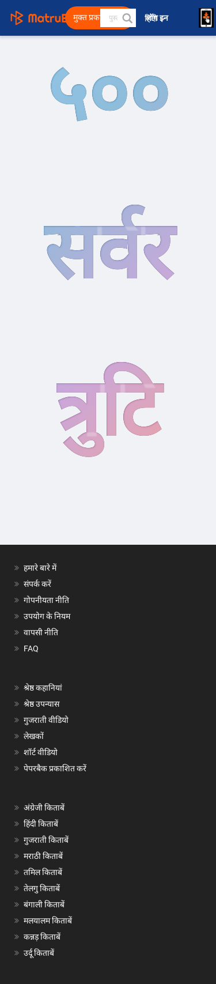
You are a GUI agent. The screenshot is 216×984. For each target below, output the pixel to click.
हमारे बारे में (40, 567)
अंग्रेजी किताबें (44, 807)
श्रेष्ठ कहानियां (43, 687)
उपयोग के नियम (47, 616)
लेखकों (34, 736)
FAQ (31, 648)
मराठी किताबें (43, 856)
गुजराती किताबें (46, 839)
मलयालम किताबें (48, 920)
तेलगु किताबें (42, 888)
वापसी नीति (41, 632)
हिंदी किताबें (41, 823)
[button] (127, 18)
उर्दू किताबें (39, 952)
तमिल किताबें (43, 872)
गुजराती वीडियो (46, 720)
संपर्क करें (37, 584)
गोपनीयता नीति (46, 600)
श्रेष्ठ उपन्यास (41, 703)
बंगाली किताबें (44, 904)
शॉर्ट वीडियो (41, 752)
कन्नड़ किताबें (42, 936)
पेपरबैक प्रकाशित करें (55, 768)
